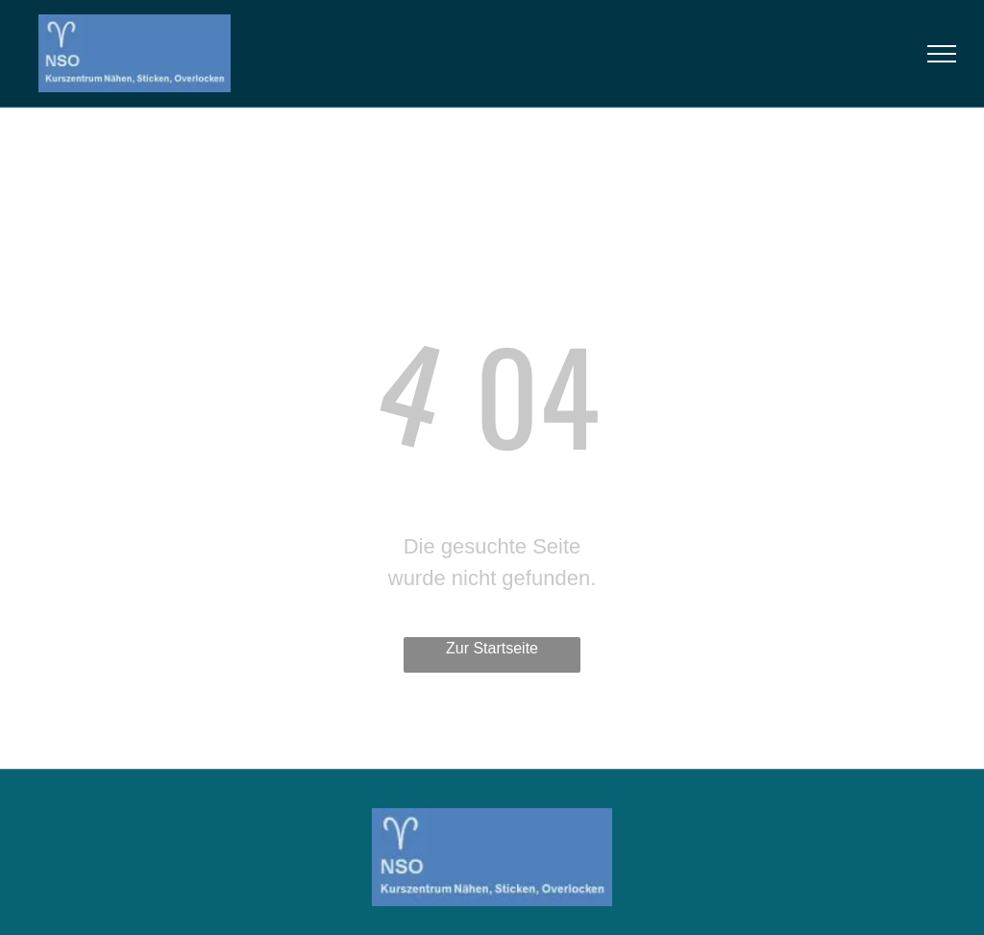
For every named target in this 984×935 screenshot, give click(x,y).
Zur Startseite (492, 648)
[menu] (942, 54)
